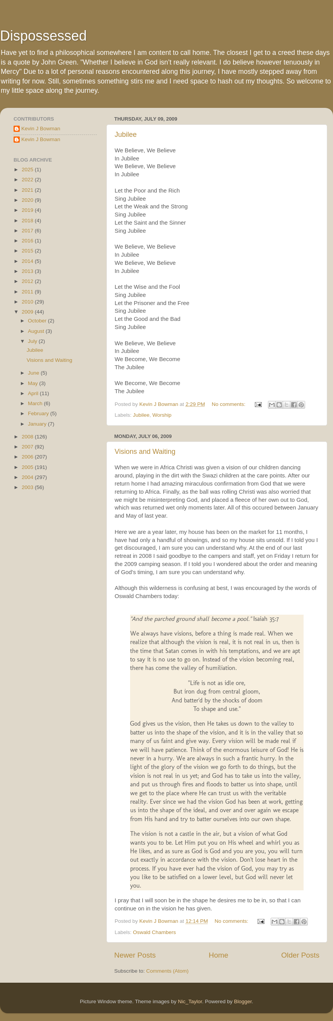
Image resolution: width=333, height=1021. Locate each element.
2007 (28, 447)
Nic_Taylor (190, 1001)
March (36, 403)
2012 (28, 281)
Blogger (243, 1001)
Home (218, 955)
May (33, 383)
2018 (28, 220)
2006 (28, 457)
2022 (28, 179)
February (39, 413)
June (34, 373)
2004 (28, 477)
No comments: (229, 404)
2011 (28, 292)
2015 (28, 251)
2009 (28, 312)
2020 (28, 200)
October (38, 321)
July (33, 341)
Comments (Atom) (167, 971)
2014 (28, 261)
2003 (28, 487)
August (37, 331)
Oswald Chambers (154, 932)
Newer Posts (135, 955)
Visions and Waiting (145, 451)
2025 (28, 169)
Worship (162, 415)
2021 (28, 190)
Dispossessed (43, 36)
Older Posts (300, 955)
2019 (28, 210)
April (34, 393)
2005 (28, 467)
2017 (28, 231)
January (38, 424)
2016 (28, 241)
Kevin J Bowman (40, 128)
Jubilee (126, 134)
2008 (28, 437)
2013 (28, 271)
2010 (28, 302)
